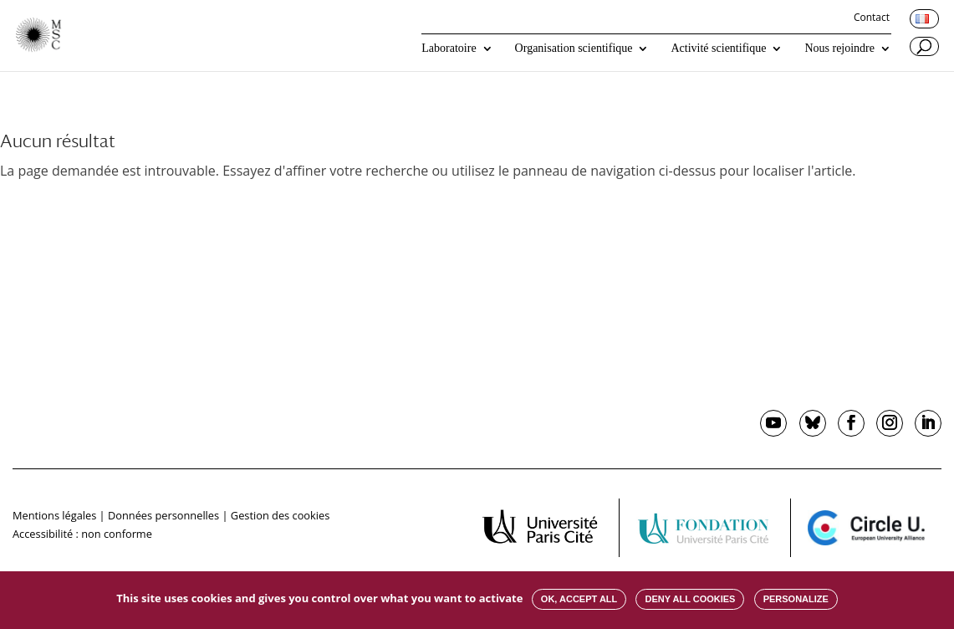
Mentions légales (54, 515)
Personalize (796, 599)
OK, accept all (579, 599)
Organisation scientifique (574, 48)
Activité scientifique (718, 48)
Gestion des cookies (280, 515)
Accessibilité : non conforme (82, 533)
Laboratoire (448, 48)
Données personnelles (163, 515)
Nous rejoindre (839, 48)
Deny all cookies (690, 599)
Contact (872, 18)
